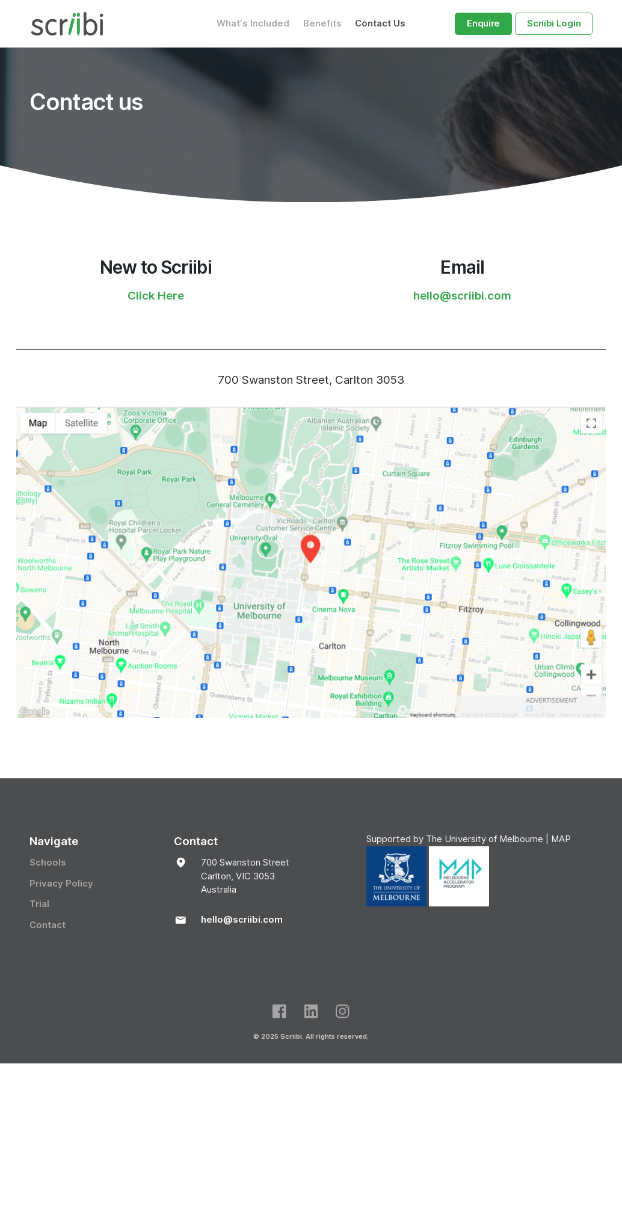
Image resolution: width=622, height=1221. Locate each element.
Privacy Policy (61, 883)
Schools (47, 862)
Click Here (156, 295)
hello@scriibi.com (462, 295)
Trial (39, 904)
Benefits (322, 23)
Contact (47, 924)
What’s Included (253, 23)
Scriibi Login (553, 23)
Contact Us (380, 23)
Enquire (483, 23)
